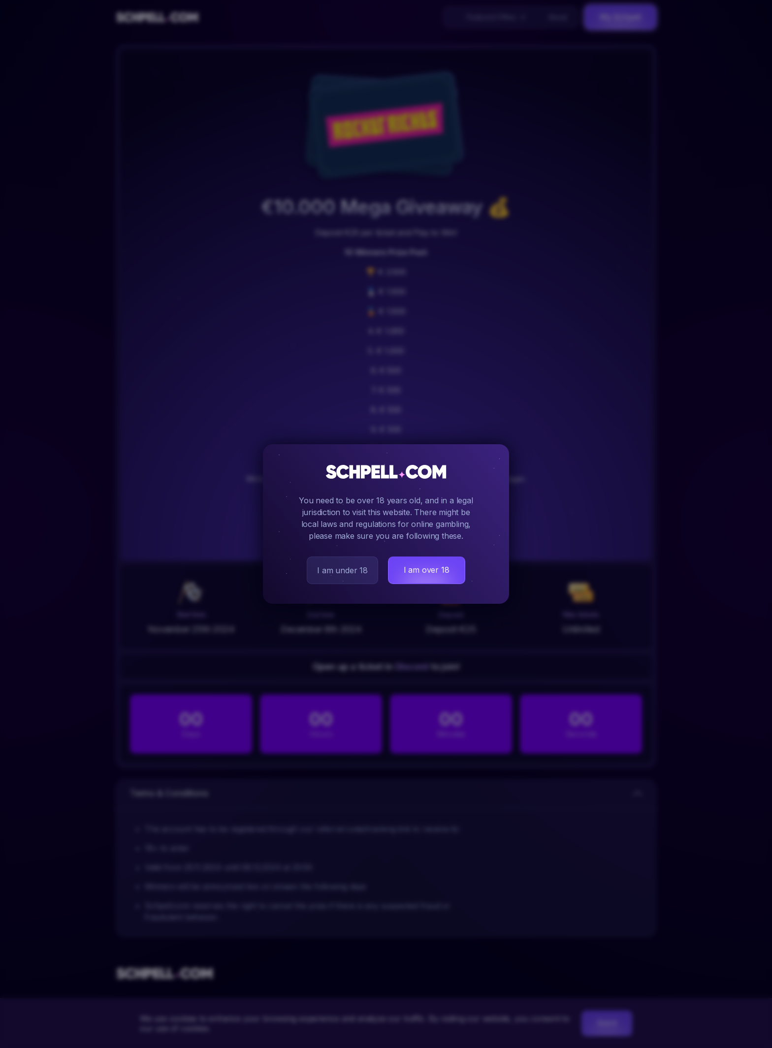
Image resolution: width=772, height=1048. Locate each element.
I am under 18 (342, 570)
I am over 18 (427, 570)
